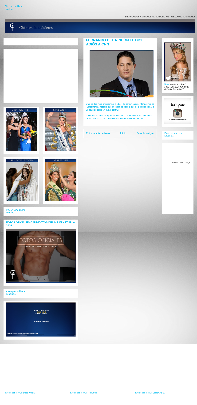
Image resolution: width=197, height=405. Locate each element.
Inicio (123, 133)
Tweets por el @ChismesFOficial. (20, 393)
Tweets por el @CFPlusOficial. (84, 393)
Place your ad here (13, 6)
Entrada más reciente (98, 133)
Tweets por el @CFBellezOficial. (150, 393)
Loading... (9, 9)
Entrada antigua (145, 133)
